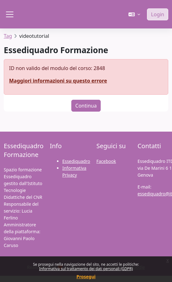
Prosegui (86, 276)
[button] (134, 14)
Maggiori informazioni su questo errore (58, 80)
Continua (86, 105)
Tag (8, 36)
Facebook (106, 161)
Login (157, 14)
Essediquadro (76, 161)
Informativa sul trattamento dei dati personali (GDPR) (86, 268)
